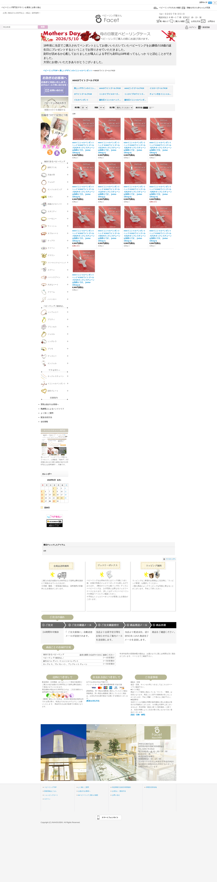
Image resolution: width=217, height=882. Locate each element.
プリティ (51, 319)
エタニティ (52, 211)
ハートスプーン (54, 277)
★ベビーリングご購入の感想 (88, 795)
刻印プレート (53, 391)
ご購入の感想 (179, 21)
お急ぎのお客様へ (84, 791)
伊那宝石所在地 (151, 787)
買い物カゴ (163, 21)
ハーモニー (52, 219)
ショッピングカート (51, 795)
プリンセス (52, 327)
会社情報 (44, 422)
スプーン (51, 270)
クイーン (51, 248)
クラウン (51, 255)
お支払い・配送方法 (119, 791)
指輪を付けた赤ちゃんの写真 (198, 8)
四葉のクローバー (55, 204)
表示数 (77, 107)
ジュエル (51, 334)
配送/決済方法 (46, 417)
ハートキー (52, 299)
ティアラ (51, 241)
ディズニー (52, 356)
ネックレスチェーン (56, 376)
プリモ (50, 349)
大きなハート (53, 285)
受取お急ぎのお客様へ (50, 404)
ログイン (192, 27)
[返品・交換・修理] (138, 715)
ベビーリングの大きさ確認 (170, 8)
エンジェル (52, 363)
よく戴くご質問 (83, 787)
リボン (50, 197)
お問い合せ (116, 795)
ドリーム (51, 292)
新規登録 (206, 27)
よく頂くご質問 (47, 413)
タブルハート (53, 233)
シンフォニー (53, 312)
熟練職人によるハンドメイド (52, 409)
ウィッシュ (52, 226)
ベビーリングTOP (50, 787)
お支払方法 (195, 21)
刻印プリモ (52, 167)
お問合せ (211, 21)
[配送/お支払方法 (92, 701)
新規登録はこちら (50, 791)
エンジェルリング (55, 189)
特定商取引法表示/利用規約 (121, 787)
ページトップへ (171, 559)
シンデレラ (52, 341)
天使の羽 (51, 175)
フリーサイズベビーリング (57, 263)
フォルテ (51, 182)
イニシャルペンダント (57, 383)
